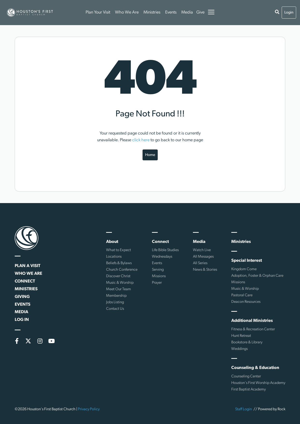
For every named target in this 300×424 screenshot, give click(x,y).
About (112, 242)
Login (288, 12)
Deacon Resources (245, 302)
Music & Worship (120, 283)
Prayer (157, 283)
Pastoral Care (241, 295)
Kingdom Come (244, 269)
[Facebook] (16, 341)
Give (200, 12)
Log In (22, 320)
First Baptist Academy (248, 389)
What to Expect (118, 250)
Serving (158, 270)
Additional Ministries (252, 320)
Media (187, 12)
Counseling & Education (255, 368)
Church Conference (121, 270)
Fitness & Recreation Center (253, 329)
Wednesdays (162, 257)
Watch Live (202, 250)
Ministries (151, 12)
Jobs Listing (115, 302)
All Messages (203, 257)
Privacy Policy (89, 409)
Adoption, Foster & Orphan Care (257, 276)
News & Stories (205, 270)
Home (150, 155)
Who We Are (127, 12)
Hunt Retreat (241, 336)
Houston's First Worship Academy (258, 383)
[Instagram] (40, 341)
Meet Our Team (118, 289)
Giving (22, 297)
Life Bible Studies (165, 250)
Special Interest (246, 260)
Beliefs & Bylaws (119, 263)
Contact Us (115, 309)
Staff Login (243, 409)
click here (141, 140)
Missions (159, 276)
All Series (200, 263)
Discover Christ (118, 276)
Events (171, 12)
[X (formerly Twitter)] (28, 341)
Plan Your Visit (98, 12)
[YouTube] (51, 341)
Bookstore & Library (246, 342)
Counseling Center (246, 376)
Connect (25, 281)
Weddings (239, 349)
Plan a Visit (27, 266)
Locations (114, 257)
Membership (116, 296)
